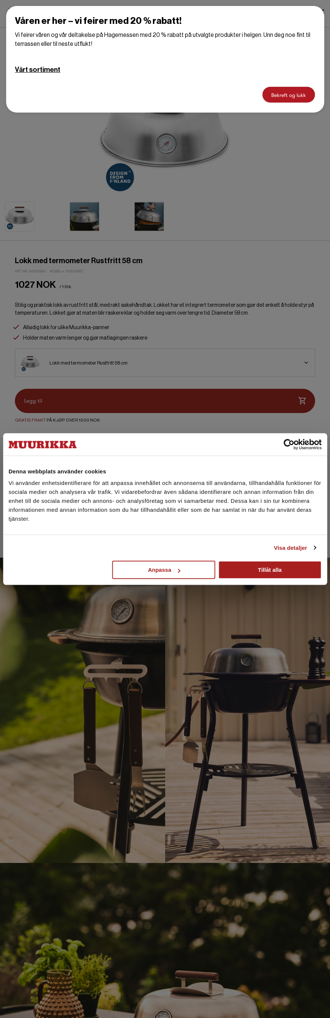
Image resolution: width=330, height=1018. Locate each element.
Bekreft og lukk (288, 95)
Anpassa (164, 570)
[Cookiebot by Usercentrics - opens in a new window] (288, 444)
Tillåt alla (270, 570)
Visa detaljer (290, 548)
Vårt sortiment (37, 69)
